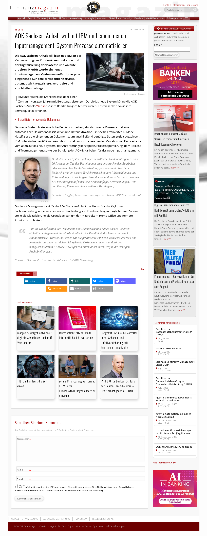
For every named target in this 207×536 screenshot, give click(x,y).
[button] (186, 18)
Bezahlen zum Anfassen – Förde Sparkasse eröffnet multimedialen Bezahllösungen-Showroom (171, 139)
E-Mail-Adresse (24, 481)
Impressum (192, 4)
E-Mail (158, 44)
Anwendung (75, 18)
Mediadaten (179, 4)
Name (24, 470)
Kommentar (24, 439)
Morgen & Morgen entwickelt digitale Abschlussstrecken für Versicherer (35, 338)
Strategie (89, 18)
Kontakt (167, 4)
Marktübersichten (155, 18)
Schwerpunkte (174, 18)
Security (127, 18)
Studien (53, 18)
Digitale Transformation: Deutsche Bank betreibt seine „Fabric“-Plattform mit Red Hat (174, 210)
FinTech (63, 18)
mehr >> (175, 167)
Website (43, 106)
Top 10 (31, 18)
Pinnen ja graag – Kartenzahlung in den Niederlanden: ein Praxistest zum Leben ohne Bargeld (174, 281)
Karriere (138, 18)
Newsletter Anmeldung (24, 518)
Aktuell (22, 18)
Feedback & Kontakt (103, 518)
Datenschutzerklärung (56, 518)
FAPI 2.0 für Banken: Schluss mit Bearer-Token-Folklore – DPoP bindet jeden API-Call (118, 386)
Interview (101, 18)
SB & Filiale (115, 18)
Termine (41, 18)
